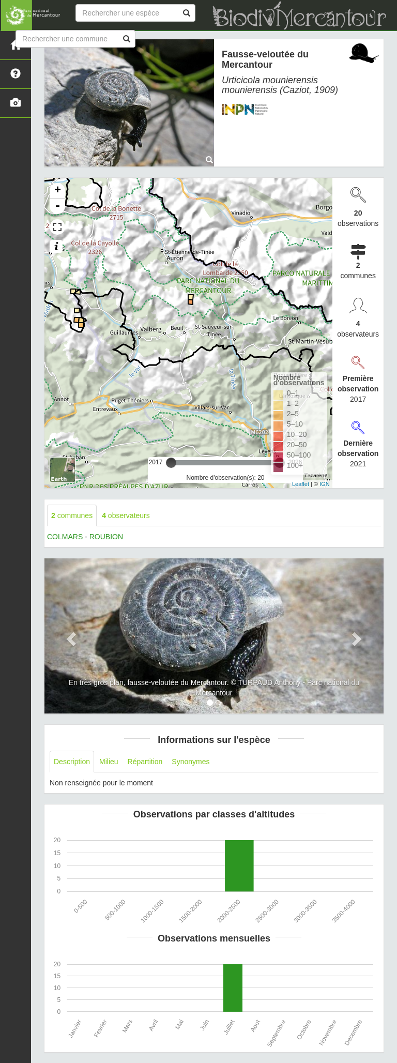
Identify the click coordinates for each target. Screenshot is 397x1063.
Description (72, 761)
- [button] (57, 206)
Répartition (145, 761)
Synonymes (190, 761)
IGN (324, 484)
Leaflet (300, 484)
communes (72, 515)
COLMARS (65, 537)
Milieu (108, 761)
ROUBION (106, 537)
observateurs (126, 515)
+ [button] (57, 191)
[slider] (171, 463)
